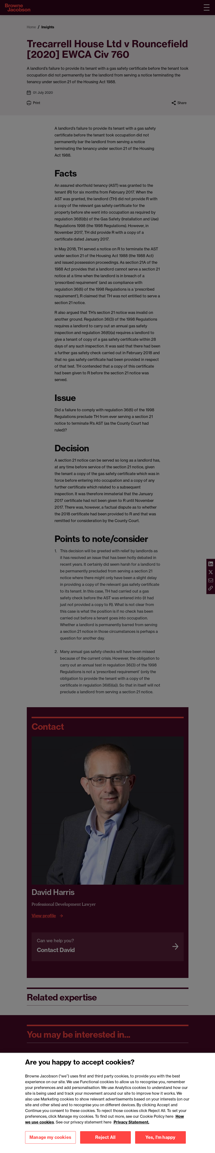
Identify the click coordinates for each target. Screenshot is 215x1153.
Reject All (105, 1142)
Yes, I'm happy (160, 1142)
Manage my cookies (50, 1142)
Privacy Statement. (131, 1126)
